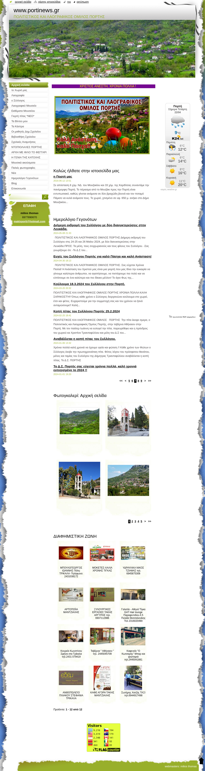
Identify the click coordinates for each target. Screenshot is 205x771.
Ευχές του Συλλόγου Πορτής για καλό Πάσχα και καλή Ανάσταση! (102, 256)
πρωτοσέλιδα (177, 317)
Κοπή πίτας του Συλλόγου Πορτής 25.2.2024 (86, 311)
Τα (171, 316)
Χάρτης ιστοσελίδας (49, 1)
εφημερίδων (191, 317)
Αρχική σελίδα (23, 1)
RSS (69, 1)
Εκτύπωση (83, 1)
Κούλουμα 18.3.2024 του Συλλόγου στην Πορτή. (89, 284)
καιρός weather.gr (169, 190)
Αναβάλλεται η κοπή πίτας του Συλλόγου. (84, 338)
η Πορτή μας (62, 176)
